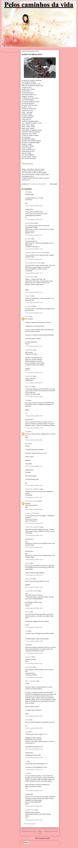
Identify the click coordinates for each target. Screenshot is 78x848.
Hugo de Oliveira (29, 276)
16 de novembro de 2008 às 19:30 (34, 677)
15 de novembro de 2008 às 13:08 (34, 302)
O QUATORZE (29, 350)
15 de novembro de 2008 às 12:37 (34, 292)
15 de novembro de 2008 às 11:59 (34, 259)
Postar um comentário (29, 823)
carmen (27, 719)
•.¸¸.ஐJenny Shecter (30, 513)
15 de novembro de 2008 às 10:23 (34, 205)
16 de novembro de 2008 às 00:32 (34, 509)
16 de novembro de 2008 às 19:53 (34, 716)
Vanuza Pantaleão (30, 223)
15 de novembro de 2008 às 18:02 (34, 396)
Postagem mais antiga (51, 831)
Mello (26, 443)
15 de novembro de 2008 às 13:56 (34, 346)
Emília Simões (29, 667)
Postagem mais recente (29, 831)
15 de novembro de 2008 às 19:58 (34, 428)
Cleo (26, 773)
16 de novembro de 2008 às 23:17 (34, 769)
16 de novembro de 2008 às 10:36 (34, 547)
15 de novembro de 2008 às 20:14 (34, 440)
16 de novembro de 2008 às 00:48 (34, 523)
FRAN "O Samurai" (30, 681)
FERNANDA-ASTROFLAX (32, 489)
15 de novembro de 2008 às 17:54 (34, 382)
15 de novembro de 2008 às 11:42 (34, 249)
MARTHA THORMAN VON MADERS (35, 252)
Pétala (27, 192)
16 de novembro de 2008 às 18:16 (34, 627)
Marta (26, 732)
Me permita (28, 296)
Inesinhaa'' (28, 238)
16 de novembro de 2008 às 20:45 (34, 728)
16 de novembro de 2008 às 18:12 (34, 608)
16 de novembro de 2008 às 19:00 (34, 641)
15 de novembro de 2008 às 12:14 (34, 273)
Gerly (26, 400)
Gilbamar (27, 563)
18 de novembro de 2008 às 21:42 (34, 820)
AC (26, 761)
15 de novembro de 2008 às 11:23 (34, 235)
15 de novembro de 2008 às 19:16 (34, 415)
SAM (26, 631)
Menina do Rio (29, 578)
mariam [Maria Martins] (31, 591)
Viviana (27, 316)
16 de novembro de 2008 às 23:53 (34, 790)
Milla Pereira (28, 386)
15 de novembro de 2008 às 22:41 (34, 466)
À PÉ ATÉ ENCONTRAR (32, 501)
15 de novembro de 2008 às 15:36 (34, 372)
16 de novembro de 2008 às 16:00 (34, 587)
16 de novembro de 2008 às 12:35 (34, 575)
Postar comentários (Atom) (42, 838)
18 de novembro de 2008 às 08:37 (34, 806)
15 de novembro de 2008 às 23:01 (34, 485)
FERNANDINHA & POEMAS (33, 263)
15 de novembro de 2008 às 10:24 (34, 219)
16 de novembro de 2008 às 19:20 (34, 653)
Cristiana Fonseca (30, 810)
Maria (26, 645)
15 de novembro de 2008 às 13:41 (34, 313)
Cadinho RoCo (29, 376)
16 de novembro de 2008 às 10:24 (34, 535)
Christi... (27, 611)
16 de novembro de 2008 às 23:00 (34, 757)
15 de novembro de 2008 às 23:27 (34, 497)
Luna (26, 431)
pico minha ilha (29, 306)
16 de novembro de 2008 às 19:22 (34, 663)
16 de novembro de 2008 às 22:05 (34, 749)
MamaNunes (28, 657)
